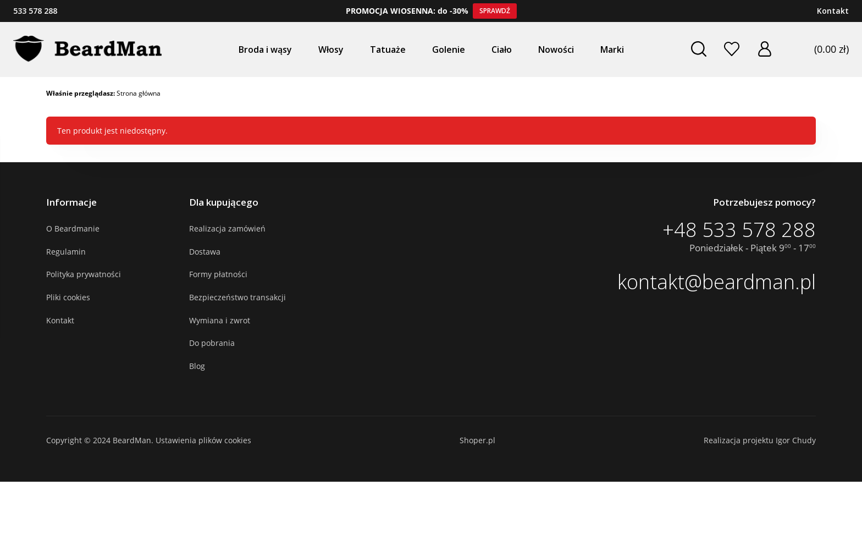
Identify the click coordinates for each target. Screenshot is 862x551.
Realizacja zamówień (227, 228)
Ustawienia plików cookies (203, 440)
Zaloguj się (764, 49)
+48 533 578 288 (739, 230)
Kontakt (833, 10)
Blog (197, 366)
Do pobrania (212, 343)
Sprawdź (494, 10)
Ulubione (731, 49)
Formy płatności (218, 274)
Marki (612, 49)
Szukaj (698, 49)
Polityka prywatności (83, 274)
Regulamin (66, 251)
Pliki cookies (68, 297)
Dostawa (204, 251)
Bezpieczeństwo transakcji (237, 297)
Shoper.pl (477, 440)
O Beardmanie (73, 228)
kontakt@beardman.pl (716, 282)
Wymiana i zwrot (219, 320)
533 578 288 (35, 10)
